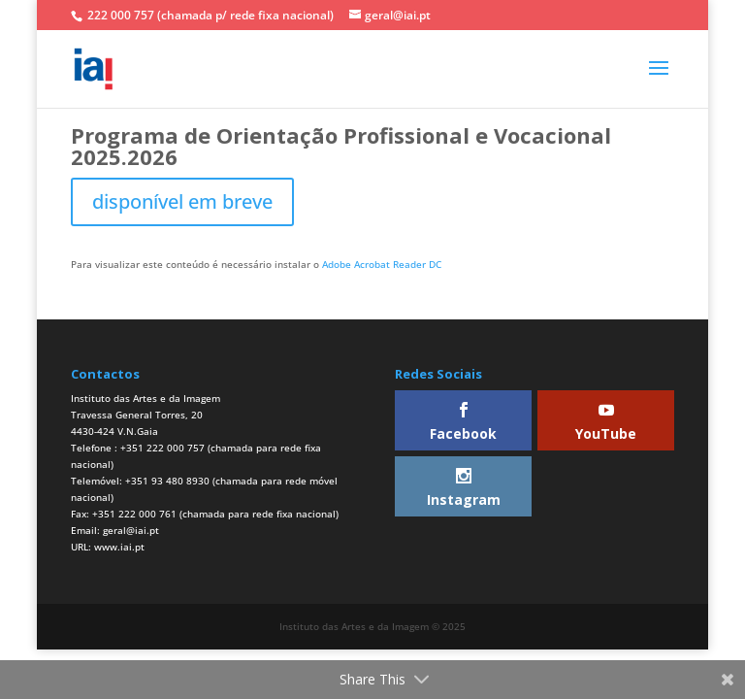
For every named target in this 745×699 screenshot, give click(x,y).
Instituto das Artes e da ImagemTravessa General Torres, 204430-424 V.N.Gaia (145, 414)
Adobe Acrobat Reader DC (381, 264)
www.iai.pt (119, 546)
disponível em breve (182, 201)
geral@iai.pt (131, 530)
